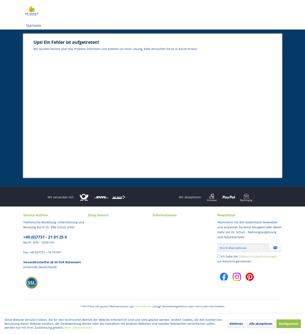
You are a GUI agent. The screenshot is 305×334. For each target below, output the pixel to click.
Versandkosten (143, 306)
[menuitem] (33, 25)
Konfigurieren (288, 324)
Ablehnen (236, 324)
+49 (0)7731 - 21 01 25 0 (45, 237)
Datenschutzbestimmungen (258, 256)
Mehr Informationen (78, 327)
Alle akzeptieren (260, 324)
